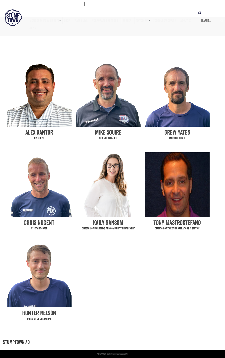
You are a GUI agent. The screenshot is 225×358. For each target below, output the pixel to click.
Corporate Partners (105, 20)
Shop (67, 20)
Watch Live (81, 20)
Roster (127, 20)
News (32, 28)
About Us (186, 20)
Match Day (142, 20)
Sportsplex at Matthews (87, 342)
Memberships (52, 342)
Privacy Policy (147, 345)
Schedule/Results (164, 20)
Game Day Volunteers (116, 342)
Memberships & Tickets (44, 20)
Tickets (67, 342)
